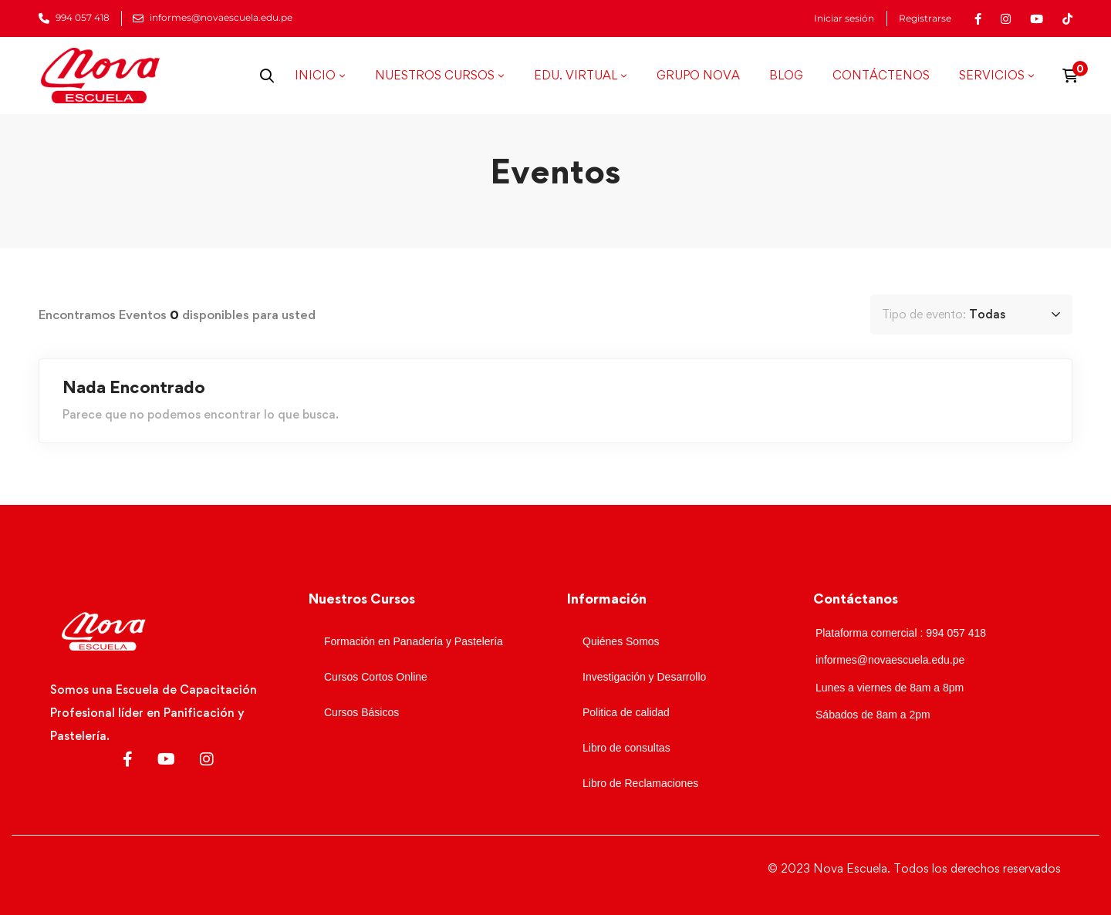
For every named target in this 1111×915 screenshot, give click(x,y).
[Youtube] (166, 759)
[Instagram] (207, 759)
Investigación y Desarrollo (644, 677)
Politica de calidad (626, 712)
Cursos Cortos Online (375, 677)
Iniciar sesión (844, 18)
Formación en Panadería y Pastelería (413, 641)
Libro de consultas (626, 748)
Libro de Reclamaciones (640, 783)
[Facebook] (128, 759)
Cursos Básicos (361, 712)
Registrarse (925, 18)
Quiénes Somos (621, 641)
